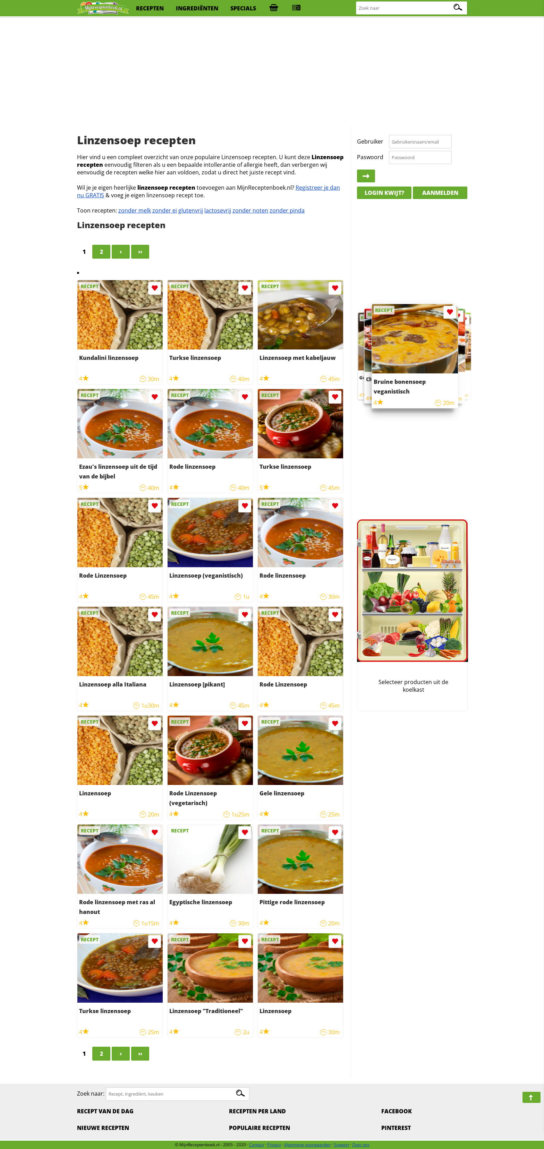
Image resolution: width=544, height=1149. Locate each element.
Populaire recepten (259, 1128)
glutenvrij (190, 210)
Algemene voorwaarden (307, 1145)
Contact (256, 1145)
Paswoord (370, 157)
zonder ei (164, 210)
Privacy (274, 1145)
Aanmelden (440, 193)
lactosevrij (217, 210)
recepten (150, 8)
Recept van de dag (105, 1111)
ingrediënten (197, 8)
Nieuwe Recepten (103, 1128)
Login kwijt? (384, 193)
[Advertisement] (272, 72)
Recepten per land (257, 1111)
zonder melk (134, 210)
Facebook (396, 1111)
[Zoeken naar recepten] (412, 8)
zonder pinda (287, 210)
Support (341, 1145)
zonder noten (250, 210)
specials (243, 8)
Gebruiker (370, 141)
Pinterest (396, 1128)
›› (140, 252)
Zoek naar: (90, 1093)
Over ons (360, 1145)
